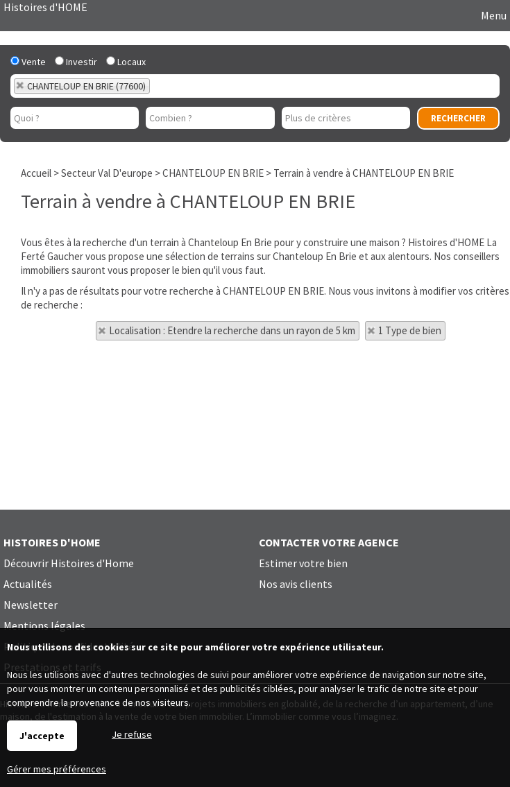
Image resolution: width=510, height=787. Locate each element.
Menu (493, 15)
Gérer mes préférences (56, 769)
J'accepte (42, 735)
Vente (28, 61)
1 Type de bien (409, 330)
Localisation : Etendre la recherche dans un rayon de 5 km (232, 330)
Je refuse (132, 734)
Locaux (126, 61)
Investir (76, 61)
